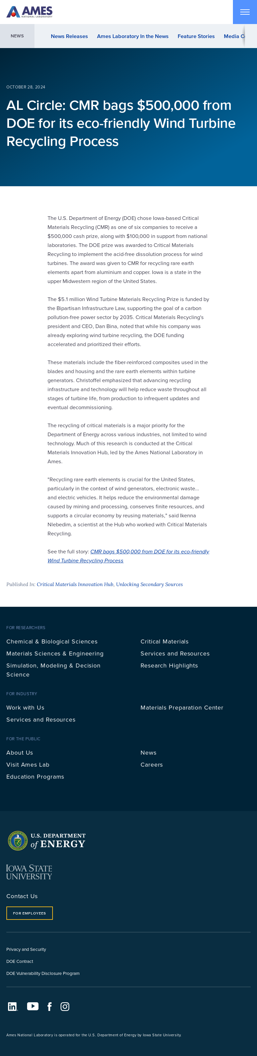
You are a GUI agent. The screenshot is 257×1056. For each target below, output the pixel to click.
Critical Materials (165, 641)
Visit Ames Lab (28, 764)
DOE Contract (19, 961)
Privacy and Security (26, 949)
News (17, 35)
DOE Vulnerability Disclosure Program (43, 973)
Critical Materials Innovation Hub (75, 584)
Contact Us (22, 896)
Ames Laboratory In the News (133, 36)
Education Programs (35, 776)
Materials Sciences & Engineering (55, 653)
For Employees (29, 913)
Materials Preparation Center (182, 707)
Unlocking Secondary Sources (149, 584)
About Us (19, 752)
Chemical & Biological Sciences (52, 641)
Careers (152, 764)
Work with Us (25, 707)
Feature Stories (196, 36)
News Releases (69, 36)
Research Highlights (169, 665)
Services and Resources (175, 653)
